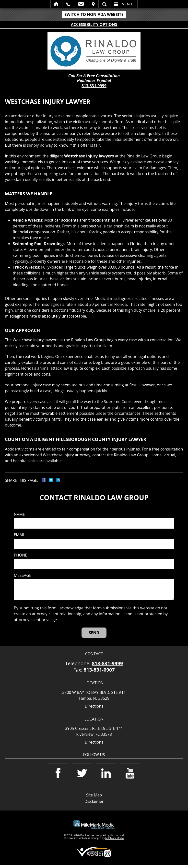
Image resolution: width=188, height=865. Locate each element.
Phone (20, 555)
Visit (93, 4)
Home (56, 4)
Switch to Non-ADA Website (93, 14)
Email (81, 4)
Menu (127, 4)
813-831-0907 (99, 669)
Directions (94, 706)
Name (19, 514)
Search (104, 4)
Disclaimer (94, 801)
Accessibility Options (94, 24)
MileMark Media (114, 838)
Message (22, 575)
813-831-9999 (94, 85)
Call (68, 4)
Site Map (94, 795)
